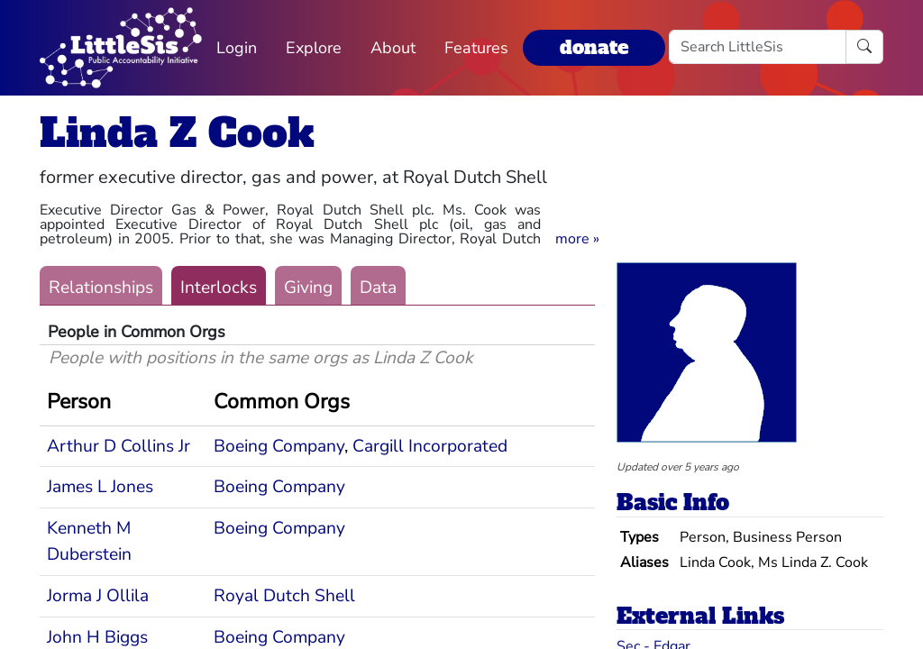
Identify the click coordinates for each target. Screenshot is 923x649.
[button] (577, 239)
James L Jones (100, 486)
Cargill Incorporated (429, 446)
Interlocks (218, 287)
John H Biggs (97, 637)
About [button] (393, 48)
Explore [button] (314, 48)
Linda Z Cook (177, 132)
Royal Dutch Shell (284, 596)
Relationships (101, 287)
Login (236, 48)
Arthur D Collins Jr (118, 446)
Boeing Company (279, 446)
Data (378, 287)
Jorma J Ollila (98, 596)
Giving (308, 287)
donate (594, 47)
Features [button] (476, 48)
